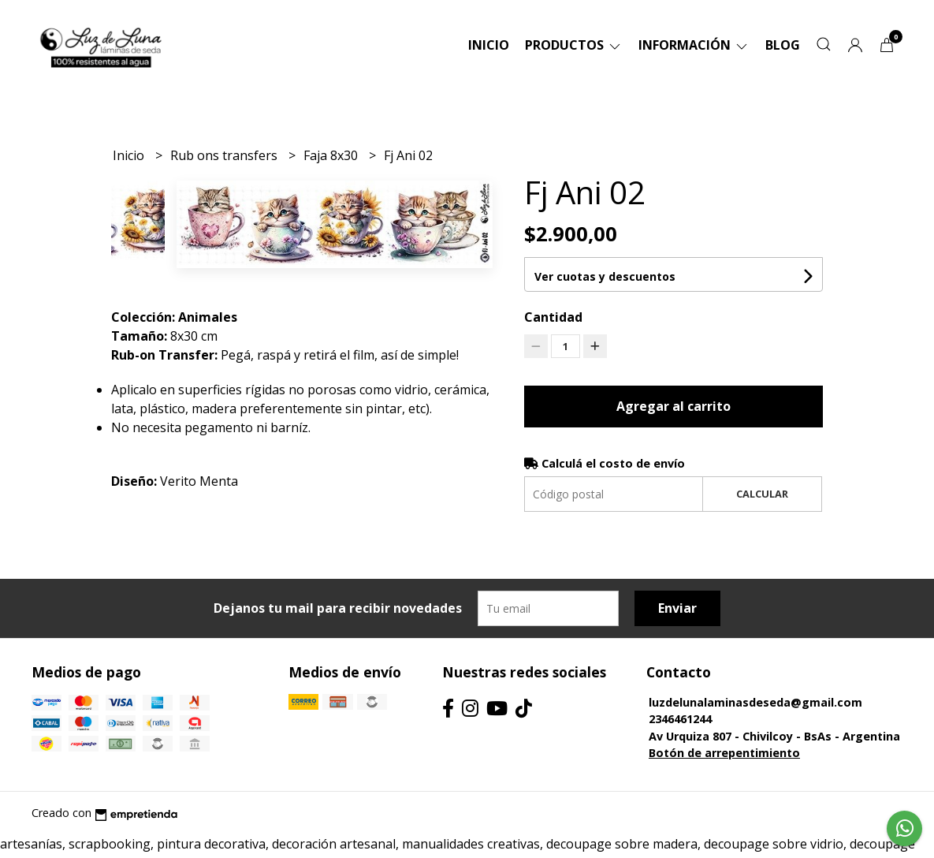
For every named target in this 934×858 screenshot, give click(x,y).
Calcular (762, 494)
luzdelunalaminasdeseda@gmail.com (755, 702)
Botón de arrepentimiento (724, 752)
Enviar (677, 608)
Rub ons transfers (225, 155)
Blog (782, 45)
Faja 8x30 (332, 155)
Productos (574, 45)
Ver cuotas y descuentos (604, 276)
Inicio (488, 45)
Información (694, 45)
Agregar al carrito (673, 406)
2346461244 (680, 718)
